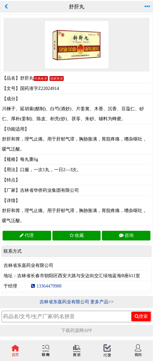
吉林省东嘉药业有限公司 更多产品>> (76, 301)
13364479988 (46, 286)
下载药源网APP (76, 330)
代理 (27, 235)
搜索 (141, 316)
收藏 (77, 235)
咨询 (126, 235)
